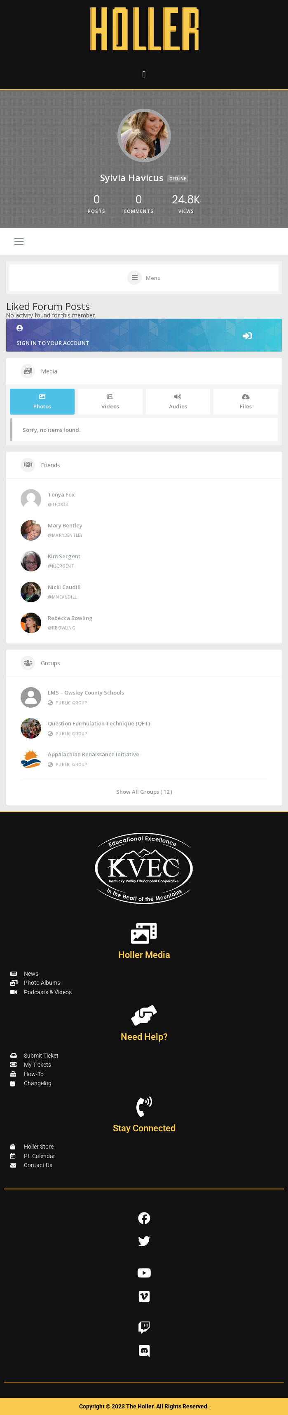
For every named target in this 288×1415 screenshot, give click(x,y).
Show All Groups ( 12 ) (144, 791)
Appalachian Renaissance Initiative (93, 754)
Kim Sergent (64, 556)
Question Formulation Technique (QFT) (99, 723)
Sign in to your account (144, 336)
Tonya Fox (61, 494)
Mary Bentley (65, 525)
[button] (144, 74)
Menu (153, 278)
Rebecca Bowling (70, 618)
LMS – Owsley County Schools (86, 692)
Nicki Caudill (64, 587)
